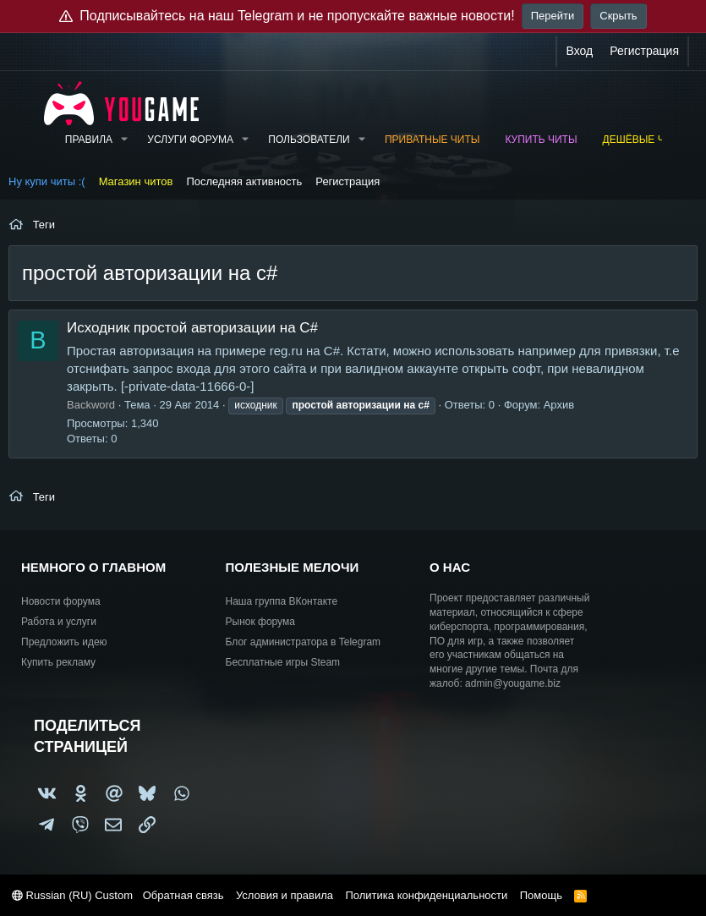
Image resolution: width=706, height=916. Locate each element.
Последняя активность (244, 181)
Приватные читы (432, 139)
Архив (559, 404)
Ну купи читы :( (46, 181)
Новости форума (61, 601)
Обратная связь (183, 895)
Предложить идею (64, 642)
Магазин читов (136, 181)
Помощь (541, 895)
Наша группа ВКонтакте (282, 601)
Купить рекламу (58, 662)
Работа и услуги (58, 622)
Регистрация (347, 181)
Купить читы (541, 139)
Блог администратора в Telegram (303, 642)
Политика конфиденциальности (426, 895)
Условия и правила (284, 895)
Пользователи (308, 139)
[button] (124, 140)
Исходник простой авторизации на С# (192, 328)
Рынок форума (260, 622)
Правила (88, 139)
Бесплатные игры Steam (283, 662)
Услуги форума (190, 139)
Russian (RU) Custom (72, 895)
